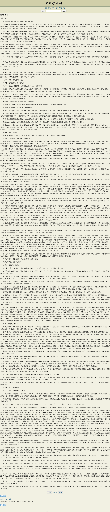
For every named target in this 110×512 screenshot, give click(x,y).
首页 (46, 8)
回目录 (55, 492)
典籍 (60, 8)
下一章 (60, 492)
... (39, 501)
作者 (53, 8)
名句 (56, 8)
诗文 (49, 8)
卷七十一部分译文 (5, 499)
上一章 (49, 492)
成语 (64, 8)
